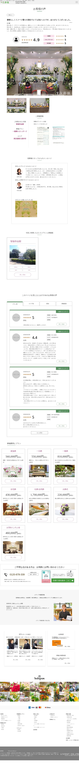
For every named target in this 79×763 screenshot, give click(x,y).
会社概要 (68, 738)
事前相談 (68, 722)
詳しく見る (22, 274)
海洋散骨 (19, 731)
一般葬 (19, 717)
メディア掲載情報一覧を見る (43, 620)
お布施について (70, 732)
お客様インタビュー (54, 717)
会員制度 (68, 725)
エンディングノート (70, 723)
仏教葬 (35, 717)
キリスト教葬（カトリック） (39, 727)
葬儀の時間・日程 (70, 715)
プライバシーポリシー (12, 750)
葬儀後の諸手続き (70, 734)
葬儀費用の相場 (70, 730)
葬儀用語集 (69, 735)
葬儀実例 (3, 718)
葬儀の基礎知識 (70, 727)
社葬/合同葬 (20, 723)
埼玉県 (2, 729)
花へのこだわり (4, 715)
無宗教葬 (35, 715)
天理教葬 (35, 720)
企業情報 (1, 750)
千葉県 (2, 727)
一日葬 (19, 718)
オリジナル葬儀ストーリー (6, 720)
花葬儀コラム (52, 719)
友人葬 (35, 722)
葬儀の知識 (68, 714)
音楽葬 (19, 729)
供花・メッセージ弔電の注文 (72, 740)
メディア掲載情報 (39, 594)
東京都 (2, 724)
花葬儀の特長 (69, 717)
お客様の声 (52, 714)
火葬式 (19, 722)
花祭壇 (1, 714)
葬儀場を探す (3, 722)
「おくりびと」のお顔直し (72, 718)
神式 (35, 718)
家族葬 (19, 715)
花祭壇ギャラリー (4, 717)
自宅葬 (19, 720)
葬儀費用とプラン (21, 714)
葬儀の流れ (69, 720)
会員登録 (35, 729)
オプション (19, 728)
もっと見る (39, 432)
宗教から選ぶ (36, 714)
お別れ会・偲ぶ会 (21, 725)
